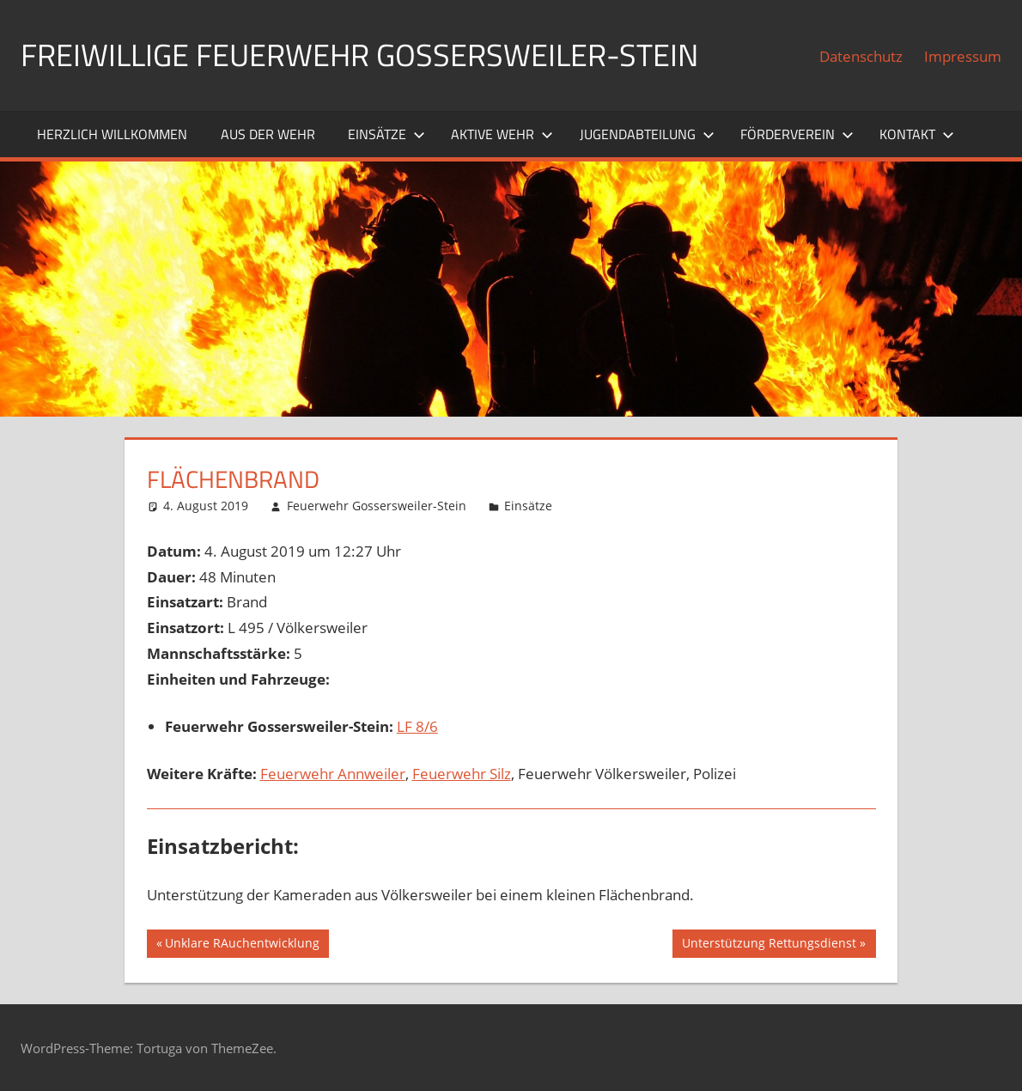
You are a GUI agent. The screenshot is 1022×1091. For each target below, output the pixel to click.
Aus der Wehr (268, 134)
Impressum (962, 56)
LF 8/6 (417, 726)
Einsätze (386, 134)
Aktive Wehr (502, 134)
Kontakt (916, 134)
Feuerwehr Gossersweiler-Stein (376, 505)
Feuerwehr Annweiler (332, 773)
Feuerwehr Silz (461, 773)
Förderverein (797, 134)
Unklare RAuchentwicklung (241, 945)
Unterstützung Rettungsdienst (768, 945)
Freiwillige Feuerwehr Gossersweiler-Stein (359, 54)
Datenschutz (861, 56)
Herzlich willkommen (112, 134)
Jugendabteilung (647, 134)
